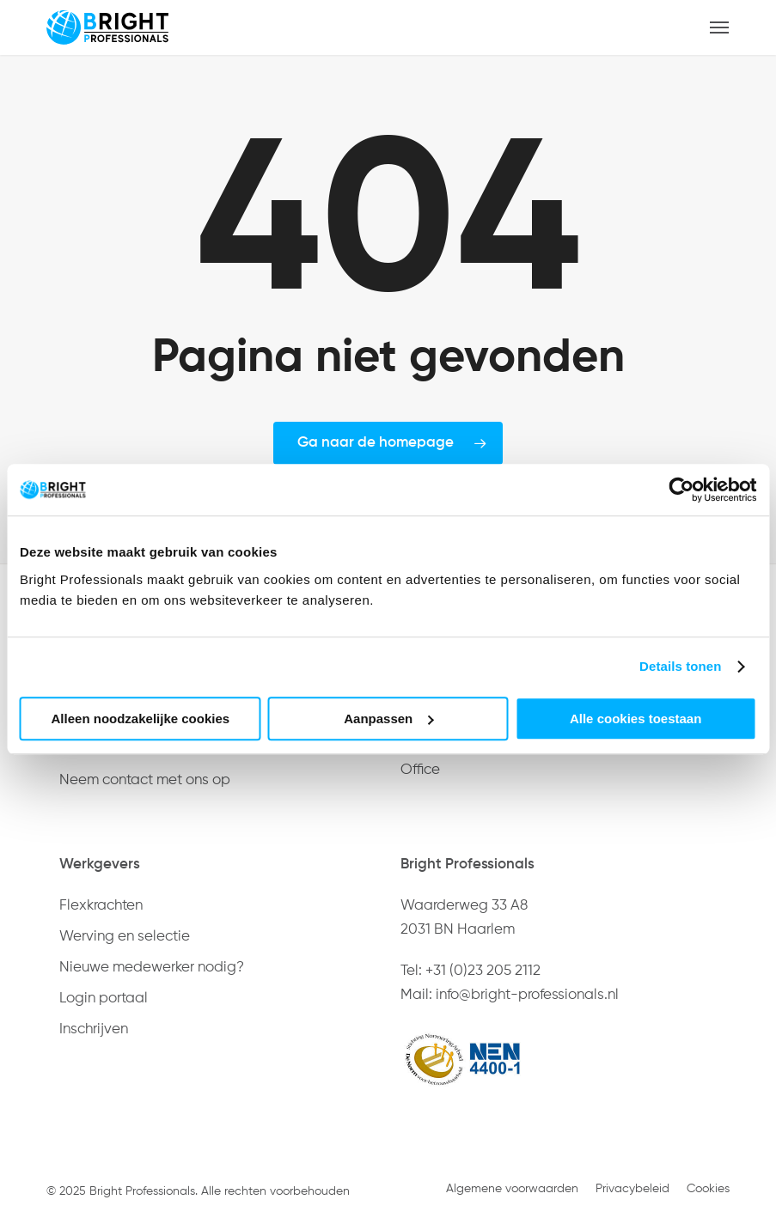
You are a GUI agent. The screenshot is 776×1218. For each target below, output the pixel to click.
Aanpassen (388, 718)
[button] (719, 27)
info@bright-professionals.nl (527, 995)
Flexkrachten (101, 905)
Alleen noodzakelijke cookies (141, 718)
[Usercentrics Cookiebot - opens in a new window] (681, 489)
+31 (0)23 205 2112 (483, 971)
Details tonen (680, 666)
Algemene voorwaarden (512, 1189)
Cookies (708, 1189)
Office (420, 770)
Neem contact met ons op (144, 780)
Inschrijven (93, 1029)
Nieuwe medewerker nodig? (151, 967)
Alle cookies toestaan (635, 718)
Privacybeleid (632, 1189)
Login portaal (103, 998)
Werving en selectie (124, 936)
